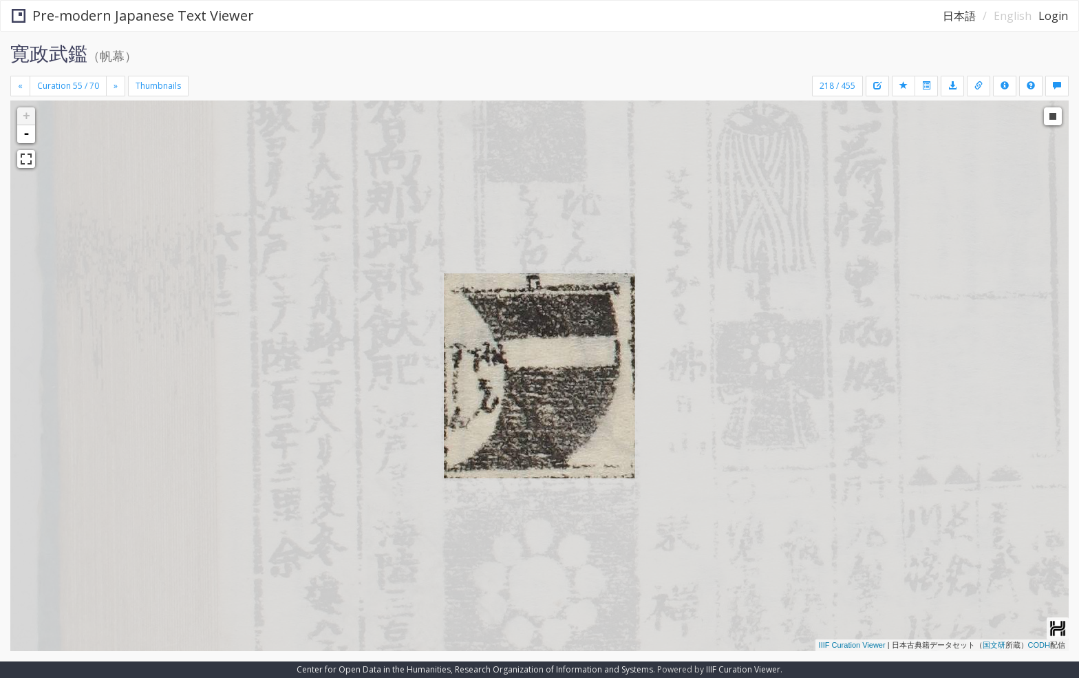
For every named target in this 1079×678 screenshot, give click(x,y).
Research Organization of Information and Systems (554, 669)
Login (1053, 15)
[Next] (115, 86)
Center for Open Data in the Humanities (374, 669)
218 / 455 (837, 86)
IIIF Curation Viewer (852, 645)
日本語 (959, 15)
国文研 (994, 645)
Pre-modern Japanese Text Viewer (133, 15)
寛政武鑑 (48, 53)
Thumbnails (158, 86)
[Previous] (20, 86)
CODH (1039, 645)
